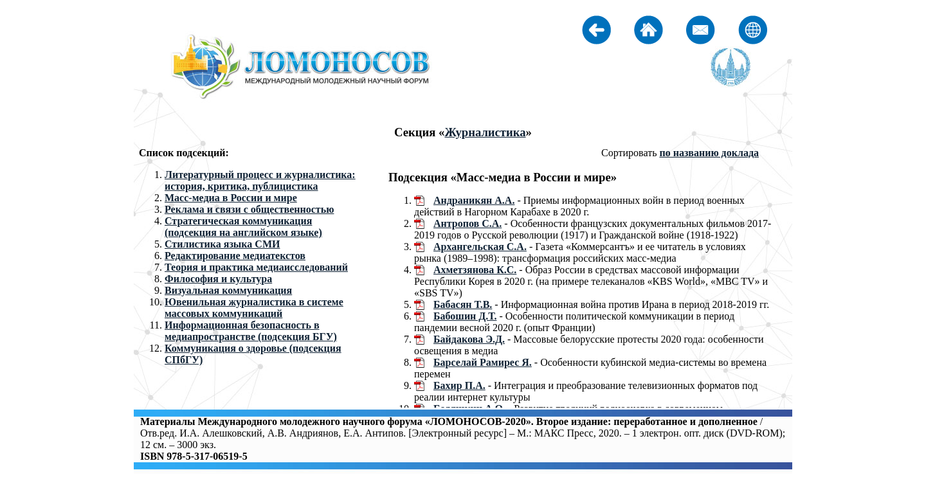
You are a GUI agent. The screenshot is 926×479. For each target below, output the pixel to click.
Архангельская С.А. (480, 246)
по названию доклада (709, 152)
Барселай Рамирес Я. (482, 362)
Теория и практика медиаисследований (256, 267)
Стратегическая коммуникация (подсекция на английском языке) (243, 226)
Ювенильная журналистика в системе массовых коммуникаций (254, 307)
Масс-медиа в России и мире (231, 197)
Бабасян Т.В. (462, 304)
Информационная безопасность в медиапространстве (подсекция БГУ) (251, 331)
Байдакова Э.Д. (469, 339)
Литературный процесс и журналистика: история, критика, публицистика (260, 180)
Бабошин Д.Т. (464, 316)
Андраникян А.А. (473, 200)
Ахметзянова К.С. (474, 269)
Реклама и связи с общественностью (249, 209)
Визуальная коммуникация (228, 290)
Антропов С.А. (467, 223)
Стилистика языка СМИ (222, 244)
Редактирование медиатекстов (235, 255)
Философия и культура (218, 278)
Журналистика (484, 132)
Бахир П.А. (459, 385)
